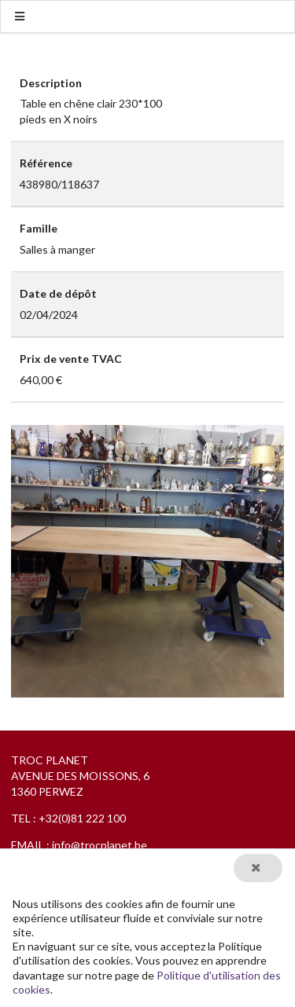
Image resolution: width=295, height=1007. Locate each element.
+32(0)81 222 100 (82, 818)
